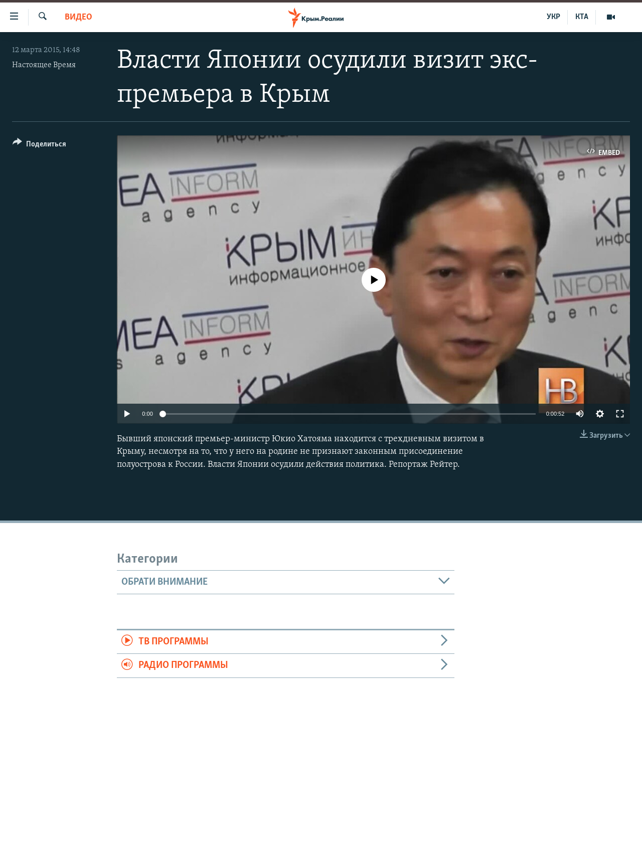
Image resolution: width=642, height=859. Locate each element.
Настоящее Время (44, 65)
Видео (78, 17)
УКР (553, 17)
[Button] (39, 145)
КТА (581, 17)
